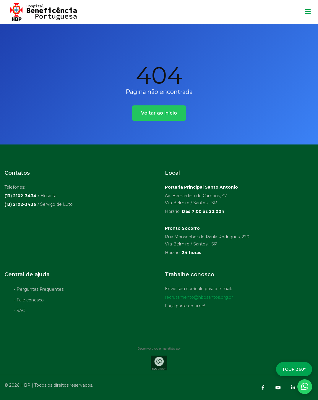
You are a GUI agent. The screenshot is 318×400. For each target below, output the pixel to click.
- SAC (19, 311)
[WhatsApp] (304, 386)
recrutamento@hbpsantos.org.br (199, 298)
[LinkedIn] (293, 387)
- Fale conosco (29, 301)
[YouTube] (278, 387)
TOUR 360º (294, 369)
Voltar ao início (159, 113)
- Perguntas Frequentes (39, 290)
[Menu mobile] (308, 12)
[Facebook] (263, 387)
